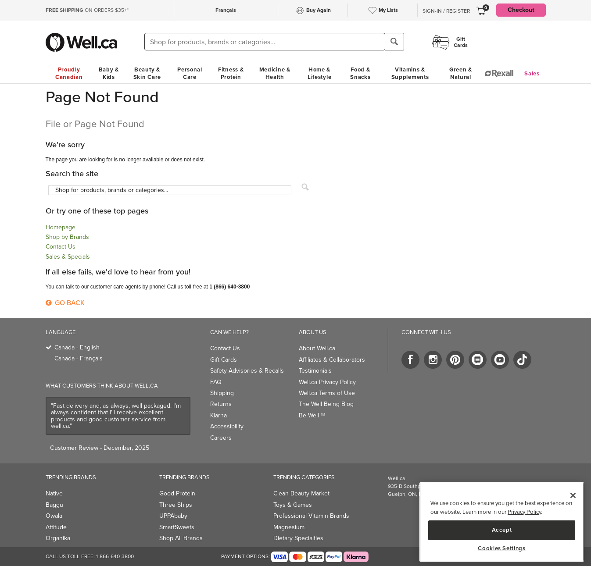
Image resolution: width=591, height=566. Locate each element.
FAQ (216, 382)
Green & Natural (460, 73)
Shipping (222, 393)
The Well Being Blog (326, 404)
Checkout (521, 9)
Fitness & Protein (231, 73)
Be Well (312, 415)
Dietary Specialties (298, 538)
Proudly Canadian (69, 73)
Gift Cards (223, 359)
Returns (221, 404)
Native (54, 493)
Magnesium (288, 527)
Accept (502, 530)
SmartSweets (176, 527)
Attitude (56, 527)
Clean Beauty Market (301, 493)
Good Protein (177, 493)
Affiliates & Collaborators (332, 359)
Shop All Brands (181, 538)
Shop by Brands (67, 237)
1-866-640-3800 (115, 556)
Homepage (60, 227)
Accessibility (227, 426)
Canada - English (77, 347)
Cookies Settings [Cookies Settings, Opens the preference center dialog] (502, 548)
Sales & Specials (68, 256)
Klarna (218, 415)
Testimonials (315, 370)
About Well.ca (317, 348)
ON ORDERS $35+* (87, 10)
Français (225, 10)
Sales (532, 73)
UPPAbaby (173, 515)
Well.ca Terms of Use (327, 393)
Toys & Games (292, 504)
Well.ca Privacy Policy (327, 382)
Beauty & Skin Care (147, 73)
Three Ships (175, 504)
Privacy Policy (524, 512)
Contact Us (60, 246)
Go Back (65, 303)
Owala (54, 515)
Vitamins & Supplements (410, 73)
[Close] (573, 495)
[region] (501, 522)
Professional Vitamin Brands (311, 515)
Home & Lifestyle (319, 73)
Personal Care (189, 73)
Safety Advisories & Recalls (247, 370)
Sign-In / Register (446, 11)
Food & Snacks (360, 73)
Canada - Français (78, 358)
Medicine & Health (274, 73)
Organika (58, 538)
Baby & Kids (109, 73)
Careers (221, 437)
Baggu (54, 504)
